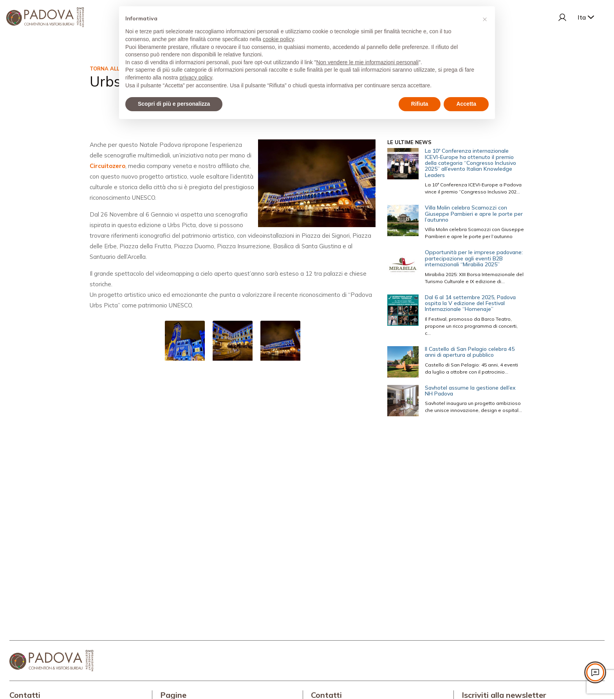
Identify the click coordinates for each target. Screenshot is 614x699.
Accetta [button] (466, 104)
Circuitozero (107, 166)
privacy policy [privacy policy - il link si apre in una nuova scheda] (196, 77)
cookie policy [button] (278, 39)
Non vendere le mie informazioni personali (367, 62)
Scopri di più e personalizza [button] (174, 104)
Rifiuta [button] (419, 104)
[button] (485, 19)
